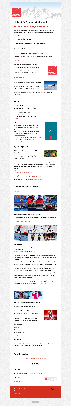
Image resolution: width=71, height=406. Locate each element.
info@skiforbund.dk (17, 394)
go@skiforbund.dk (21, 335)
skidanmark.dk (39, 179)
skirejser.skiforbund (22, 343)
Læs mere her (17, 60)
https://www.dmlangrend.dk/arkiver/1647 (23, 172)
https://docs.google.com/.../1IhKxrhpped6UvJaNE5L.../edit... (27, 176)
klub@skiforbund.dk (20, 135)
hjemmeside (40, 373)
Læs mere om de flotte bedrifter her (22, 221)
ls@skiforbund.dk (29, 349)
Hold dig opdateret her (19, 77)
